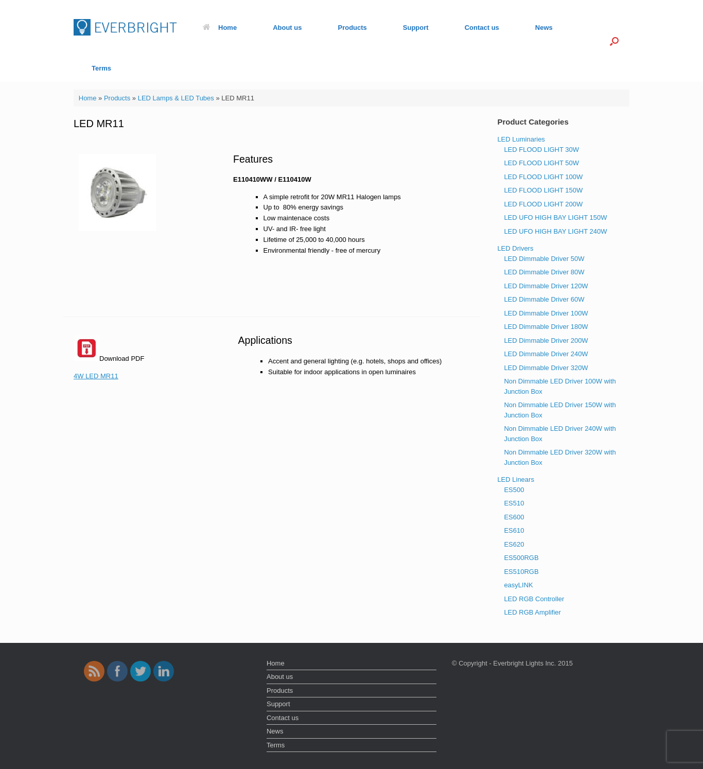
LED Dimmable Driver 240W (546, 354)
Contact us (482, 27)
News (544, 27)
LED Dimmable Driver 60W (544, 299)
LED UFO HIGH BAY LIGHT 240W (555, 231)
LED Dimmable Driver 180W (546, 326)
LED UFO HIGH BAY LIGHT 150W (555, 217)
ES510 (514, 503)
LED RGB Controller (534, 599)
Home (220, 27)
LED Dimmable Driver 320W (546, 368)
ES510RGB (521, 571)
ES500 (514, 490)
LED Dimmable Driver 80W (544, 272)
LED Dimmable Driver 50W (544, 259)
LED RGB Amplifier (532, 612)
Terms (101, 68)
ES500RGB (521, 558)
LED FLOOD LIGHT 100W (543, 177)
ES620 (514, 544)
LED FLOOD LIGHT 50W (541, 163)
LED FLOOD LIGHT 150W (543, 190)
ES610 (514, 530)
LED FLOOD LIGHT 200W (543, 204)
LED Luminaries (521, 139)
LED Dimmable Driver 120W (546, 286)
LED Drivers (515, 248)
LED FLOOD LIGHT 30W (541, 149)
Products (352, 27)
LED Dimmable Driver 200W (546, 340)
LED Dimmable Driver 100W (546, 313)
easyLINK (518, 585)
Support (416, 27)
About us (287, 27)
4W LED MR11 (96, 376)
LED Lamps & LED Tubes (176, 98)
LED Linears (515, 479)
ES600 (514, 517)
